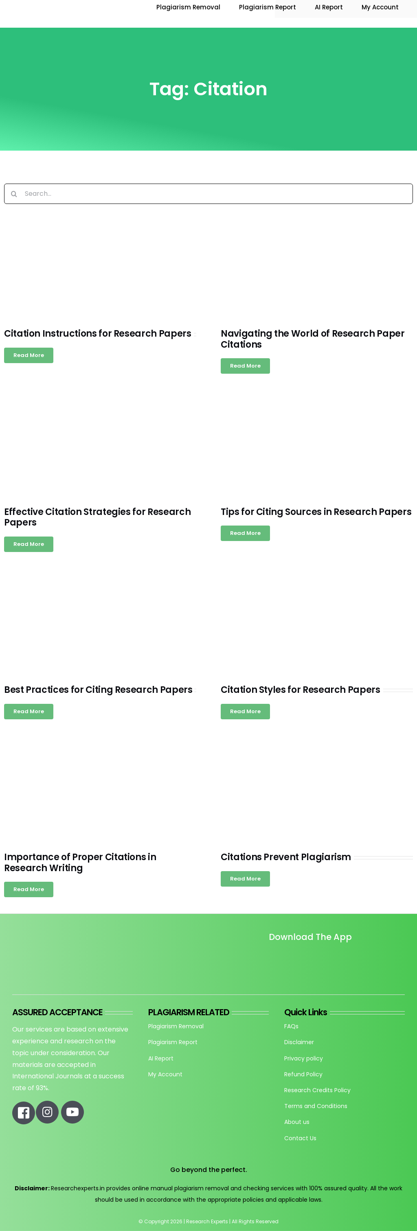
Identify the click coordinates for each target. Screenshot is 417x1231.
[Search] (14, 194)
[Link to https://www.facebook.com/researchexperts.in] (23, 1113)
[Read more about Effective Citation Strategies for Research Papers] (28, 544)
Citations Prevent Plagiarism (286, 857)
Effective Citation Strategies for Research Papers (97, 517)
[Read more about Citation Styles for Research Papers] (245, 711)
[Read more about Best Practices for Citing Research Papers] (28, 711)
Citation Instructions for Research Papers (97, 333)
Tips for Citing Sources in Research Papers (316, 512)
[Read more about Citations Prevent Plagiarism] (245, 879)
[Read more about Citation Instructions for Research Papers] (28, 355)
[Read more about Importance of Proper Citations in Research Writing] (28, 889)
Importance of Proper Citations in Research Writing (80, 862)
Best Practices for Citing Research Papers (98, 689)
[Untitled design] (269, 960)
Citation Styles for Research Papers (300, 689)
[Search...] (208, 194)
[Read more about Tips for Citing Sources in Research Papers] (245, 533)
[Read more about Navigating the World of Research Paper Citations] (245, 366)
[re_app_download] (359, 954)
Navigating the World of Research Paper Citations (313, 338)
